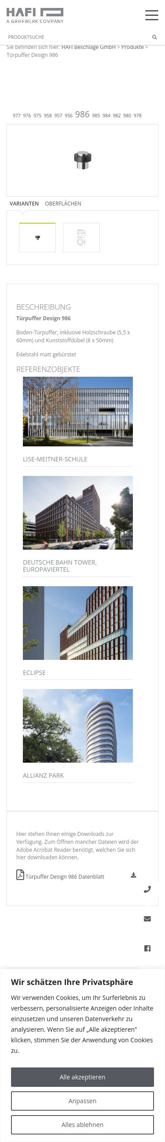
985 (96, 115)
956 (69, 115)
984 (106, 115)
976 (27, 115)
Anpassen (83, 1101)
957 (58, 115)
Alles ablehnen (82, 1124)
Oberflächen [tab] (63, 203)
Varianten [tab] (24, 203)
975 (37, 115)
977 (17, 115)
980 (127, 115)
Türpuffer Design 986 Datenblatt (60, 876)
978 (138, 115)
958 (48, 115)
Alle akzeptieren (82, 1077)
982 (117, 115)
